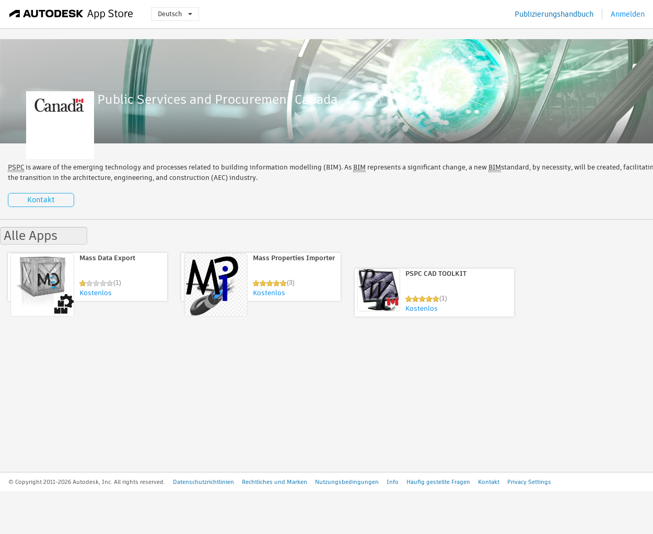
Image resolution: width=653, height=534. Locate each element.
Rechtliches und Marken (274, 482)
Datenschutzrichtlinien (203, 482)
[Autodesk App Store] (71, 14)
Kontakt (41, 200)
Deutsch (175, 13)
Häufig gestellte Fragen (438, 482)
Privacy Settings (529, 482)
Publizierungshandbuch (554, 14)
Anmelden (628, 14)
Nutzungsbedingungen (347, 482)
